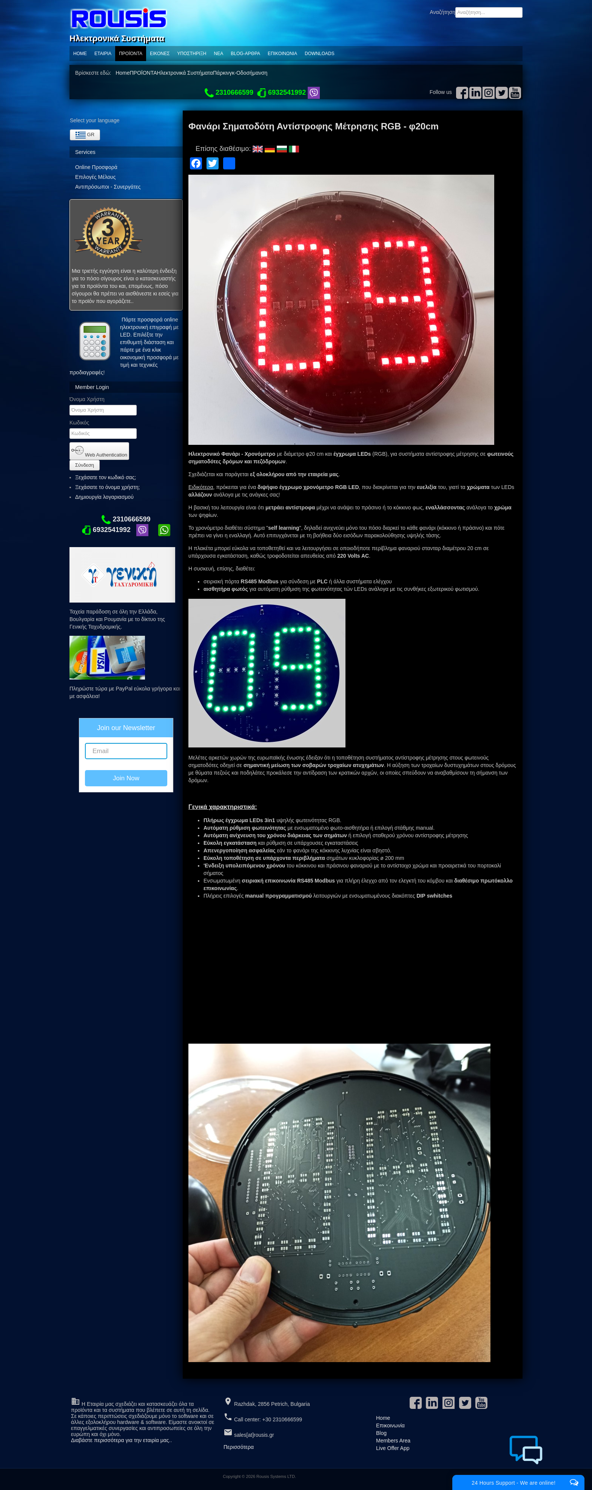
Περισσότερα (239, 1447)
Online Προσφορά (96, 167)
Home (80, 53)
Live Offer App (392, 1448)
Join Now (126, 778)
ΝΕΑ (219, 53)
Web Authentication (99, 451)
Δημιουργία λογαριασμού (107, 497)
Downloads (320, 53)
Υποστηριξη (191, 53)
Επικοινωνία (282, 53)
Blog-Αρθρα (245, 53)
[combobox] (489, 12)
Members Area (393, 1441)
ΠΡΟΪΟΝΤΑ (130, 53)
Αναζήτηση (442, 12)
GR (85, 135)
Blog (381, 1433)
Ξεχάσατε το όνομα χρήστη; (107, 487)
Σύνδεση (84, 465)
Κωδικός (79, 423)
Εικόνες (160, 53)
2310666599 (126, 519)
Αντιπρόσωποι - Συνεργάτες (107, 187)
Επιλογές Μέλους (95, 177)
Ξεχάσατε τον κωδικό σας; (105, 477)
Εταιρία (102, 53)
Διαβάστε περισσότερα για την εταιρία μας (120, 1440)
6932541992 (106, 530)
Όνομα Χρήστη (87, 399)
